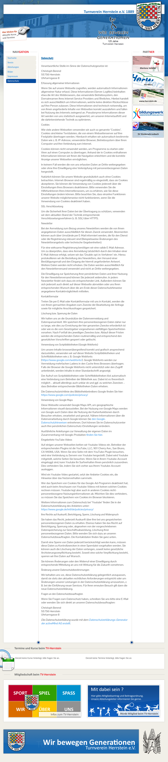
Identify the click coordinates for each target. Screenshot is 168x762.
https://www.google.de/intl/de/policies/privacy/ (67, 509)
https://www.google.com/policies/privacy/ (64, 395)
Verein (10, 62)
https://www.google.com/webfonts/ (62, 360)
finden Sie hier (94, 435)
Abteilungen (13, 67)
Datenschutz (13, 81)
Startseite (12, 58)
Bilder (10, 72)
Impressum (13, 76)
